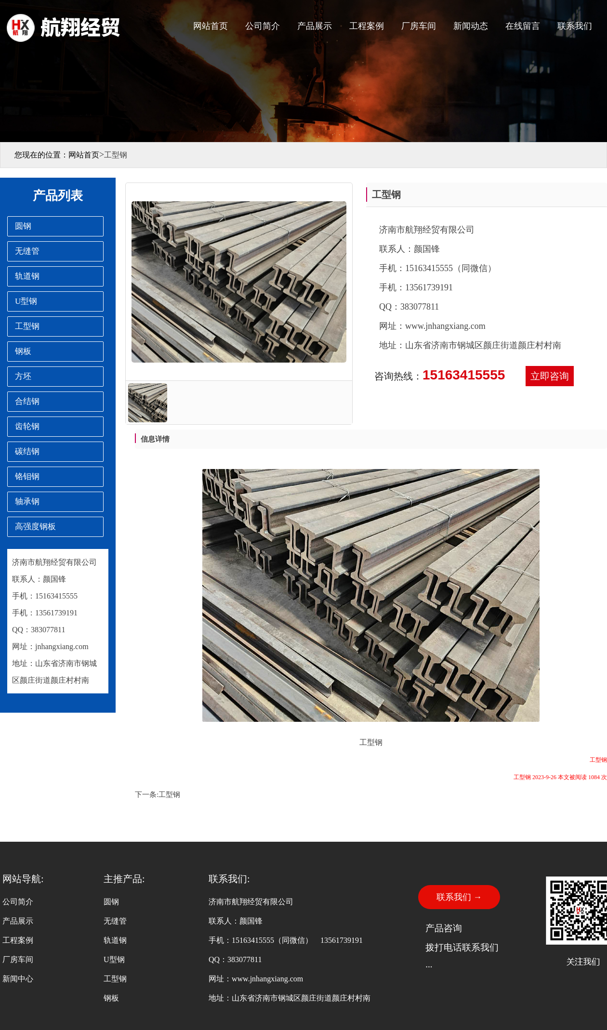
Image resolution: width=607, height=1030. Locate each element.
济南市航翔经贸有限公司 (54, 562)
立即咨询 (549, 376)
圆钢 (111, 902)
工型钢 (169, 794)
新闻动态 (470, 26)
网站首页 (210, 26)
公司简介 (262, 26)
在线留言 (522, 26)
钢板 (111, 998)
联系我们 (574, 26)
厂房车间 (418, 26)
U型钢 (114, 959)
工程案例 (366, 26)
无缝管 (115, 921)
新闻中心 (17, 979)
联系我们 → (459, 897)
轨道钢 (115, 940)
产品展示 (314, 26)
